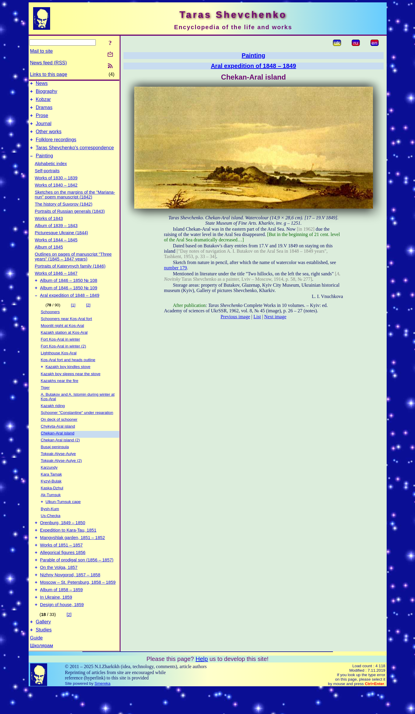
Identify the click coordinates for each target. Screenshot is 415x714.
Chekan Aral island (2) (60, 452)
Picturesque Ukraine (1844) (61, 241)
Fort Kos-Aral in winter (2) (63, 358)
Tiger (45, 400)
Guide (36, 663)
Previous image (235, 316)
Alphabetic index (51, 172)
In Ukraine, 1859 (56, 619)
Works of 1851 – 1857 (61, 561)
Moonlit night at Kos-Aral (62, 337)
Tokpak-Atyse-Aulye (58, 466)
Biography (46, 93)
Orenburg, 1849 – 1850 (62, 536)
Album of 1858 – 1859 (61, 611)
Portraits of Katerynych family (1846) (70, 275)
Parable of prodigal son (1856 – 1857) (76, 578)
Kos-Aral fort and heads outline (68, 371)
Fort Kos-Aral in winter (60, 351)
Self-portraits (47, 179)
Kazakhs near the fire (59, 393)
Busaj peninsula (55, 459)
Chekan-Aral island (58, 445)
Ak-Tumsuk (51, 507)
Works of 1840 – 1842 (56, 194)
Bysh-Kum (50, 521)
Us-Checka (51, 528)
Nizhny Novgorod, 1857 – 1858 (70, 594)
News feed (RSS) (48, 62)
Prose (42, 119)
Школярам (41, 670)
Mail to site (41, 51)
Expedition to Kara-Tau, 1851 (68, 544)
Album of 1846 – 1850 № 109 (68, 298)
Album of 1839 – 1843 (56, 234)
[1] (73, 316)
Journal (43, 128)
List (257, 316)
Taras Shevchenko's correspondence (75, 155)
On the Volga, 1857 (59, 586)
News (42, 84)
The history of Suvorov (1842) (63, 213)
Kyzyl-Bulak (51, 493)
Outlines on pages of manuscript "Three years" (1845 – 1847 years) (73, 265)
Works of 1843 (49, 227)
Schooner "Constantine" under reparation (77, 425)
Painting (44, 164)
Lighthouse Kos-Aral (59, 364)
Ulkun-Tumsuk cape (63, 514)
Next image (275, 316)
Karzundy (49, 479)
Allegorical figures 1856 (62, 569)
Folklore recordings (56, 146)
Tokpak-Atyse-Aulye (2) (61, 473)
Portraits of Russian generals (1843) (70, 220)
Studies (44, 655)
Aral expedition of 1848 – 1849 (69, 307)
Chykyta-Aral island (58, 438)
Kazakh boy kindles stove (68, 379)
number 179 (175, 267)
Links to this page (48, 74)
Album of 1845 (49, 256)
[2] (88, 316)
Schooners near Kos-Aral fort (66, 330)
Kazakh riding (53, 418)
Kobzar (43, 102)
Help (201, 684)
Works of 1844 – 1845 (56, 248)
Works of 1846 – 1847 (56, 282)
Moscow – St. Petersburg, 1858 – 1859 (77, 603)
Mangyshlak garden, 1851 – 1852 (72, 553)
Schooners (50, 323)
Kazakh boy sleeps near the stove (71, 386)
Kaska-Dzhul (52, 500)
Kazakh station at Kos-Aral (64, 344)
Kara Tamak (51, 486)
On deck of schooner (59, 431)
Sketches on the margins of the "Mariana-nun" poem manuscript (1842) (75, 203)
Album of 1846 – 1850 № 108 (68, 290)
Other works (48, 137)
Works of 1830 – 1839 (56, 186)
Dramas (44, 111)
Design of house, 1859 (62, 628)
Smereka (102, 709)
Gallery (43, 646)
